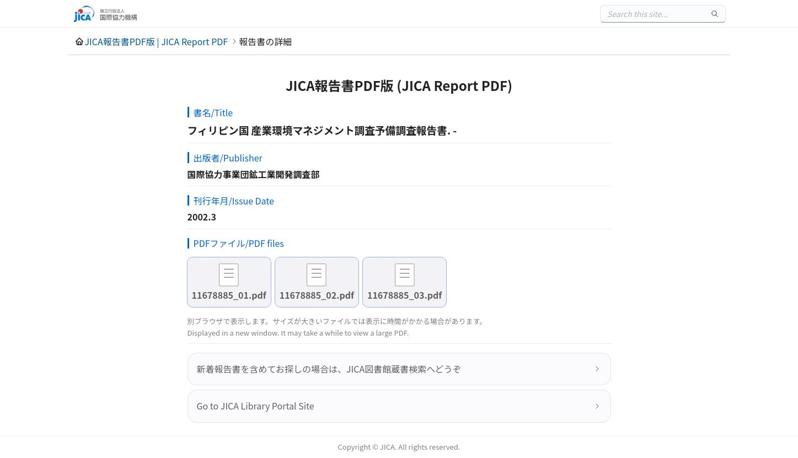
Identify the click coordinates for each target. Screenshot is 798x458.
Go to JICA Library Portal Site (255, 405)
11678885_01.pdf (229, 294)
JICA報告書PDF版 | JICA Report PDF (156, 41)
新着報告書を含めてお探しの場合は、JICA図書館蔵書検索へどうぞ (329, 368)
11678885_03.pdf (404, 294)
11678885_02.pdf (317, 294)
